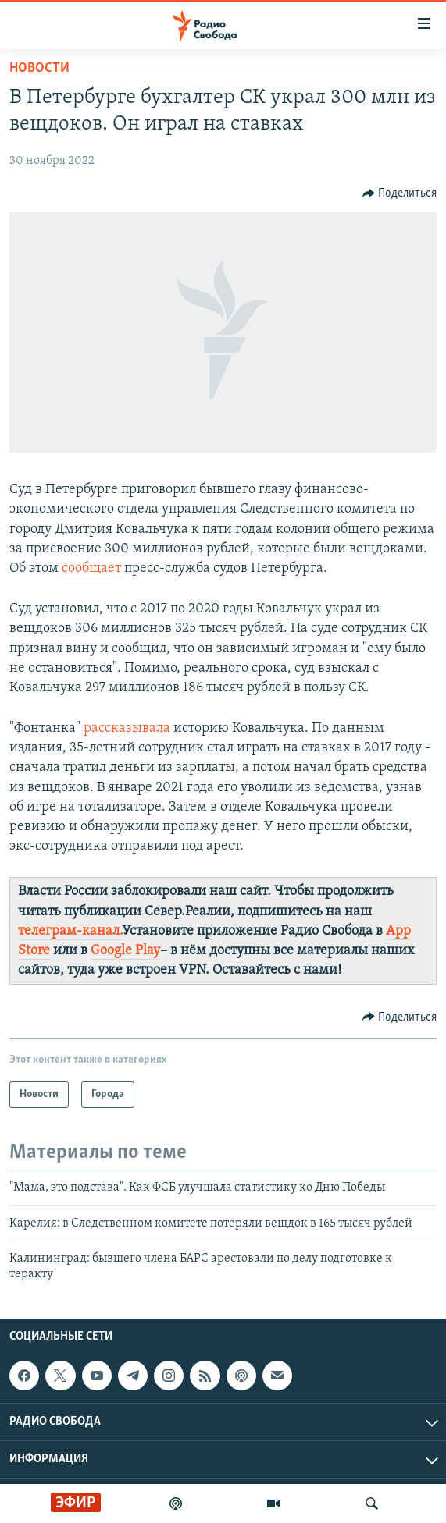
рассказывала (127, 728)
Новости (39, 68)
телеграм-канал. (70, 931)
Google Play (125, 950)
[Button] (399, 193)
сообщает (91, 568)
